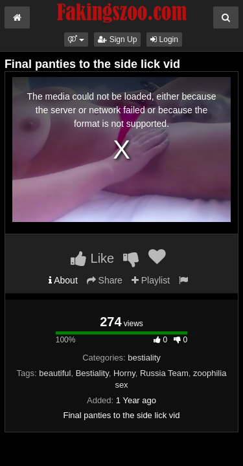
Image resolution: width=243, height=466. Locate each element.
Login (164, 39)
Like (92, 258)
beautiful (55, 373)
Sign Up (117, 39)
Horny (124, 373)
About (63, 280)
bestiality (144, 357)
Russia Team (164, 373)
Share (104, 280)
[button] (76, 39)
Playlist (151, 280)
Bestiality (92, 373)
